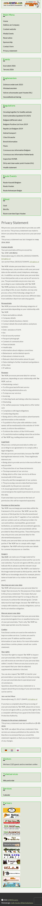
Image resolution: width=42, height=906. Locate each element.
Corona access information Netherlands (18, 154)
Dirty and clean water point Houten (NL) (18, 163)
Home (5, 21)
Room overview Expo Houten (14, 213)
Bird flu (6, 209)
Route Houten (8, 186)
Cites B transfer (9, 137)
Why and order (8, 780)
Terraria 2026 (8, 69)
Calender (6, 795)
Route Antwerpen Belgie (12, 190)
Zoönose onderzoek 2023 (13, 84)
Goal (5, 205)
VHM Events (13, 900)
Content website (9, 29)
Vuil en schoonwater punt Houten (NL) (17, 93)
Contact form (8, 46)
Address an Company (11, 25)
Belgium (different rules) (12, 120)
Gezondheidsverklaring (12, 97)
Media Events (8, 33)
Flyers (5, 146)
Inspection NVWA (10, 159)
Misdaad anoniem (10, 88)
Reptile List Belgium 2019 (13, 128)
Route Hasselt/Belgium (12, 182)
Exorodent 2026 (9, 66)
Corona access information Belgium (16, 150)
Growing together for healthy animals (17, 112)
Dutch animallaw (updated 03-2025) (17, 116)
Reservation (7, 38)
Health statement (10, 167)
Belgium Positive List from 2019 (15, 124)
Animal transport (9, 133)
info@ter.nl (6, 259)
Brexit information (10, 141)
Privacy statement (10, 51)
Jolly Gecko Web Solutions (22, 903)
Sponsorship (8, 42)
